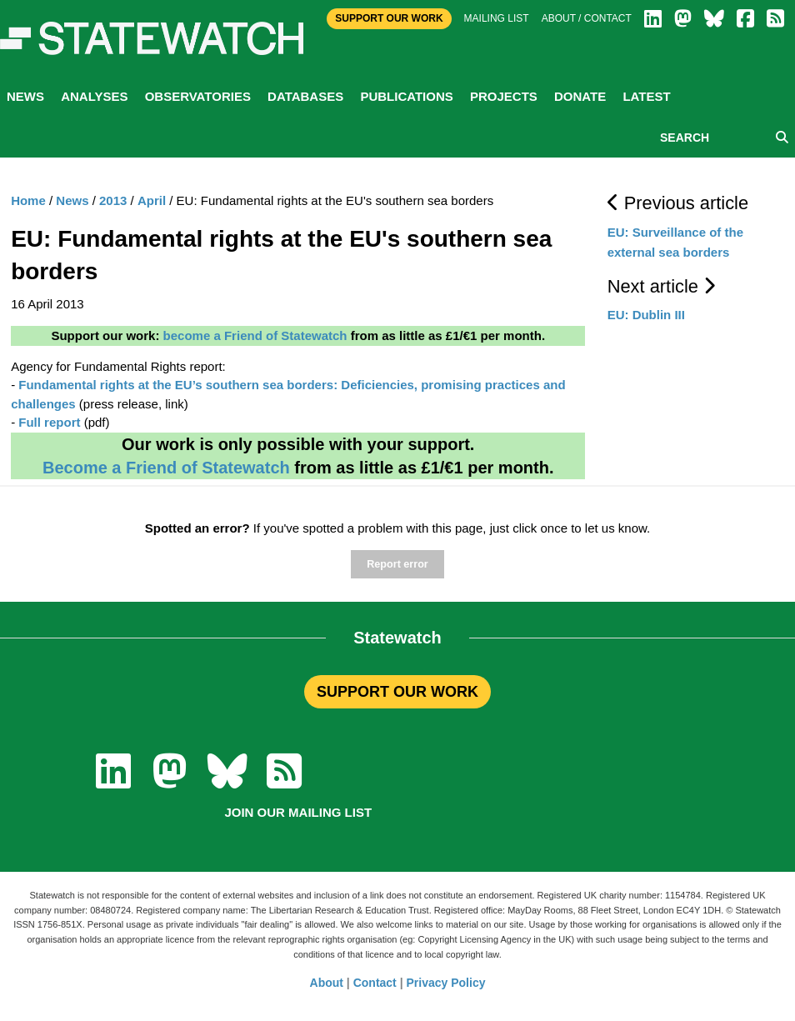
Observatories (198, 96)
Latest (646, 96)
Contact (375, 982)
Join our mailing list (298, 812)
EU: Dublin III (646, 315)
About (326, 982)
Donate (580, 96)
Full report (49, 422)
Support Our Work (388, 18)
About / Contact (587, 18)
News (25, 96)
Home (28, 200)
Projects (504, 96)
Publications (406, 96)
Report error (397, 564)
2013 (113, 200)
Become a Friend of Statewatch (166, 467)
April (152, 200)
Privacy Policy (446, 982)
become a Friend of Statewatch (255, 335)
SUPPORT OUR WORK (397, 691)
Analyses (94, 96)
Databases (305, 96)
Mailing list (496, 18)
